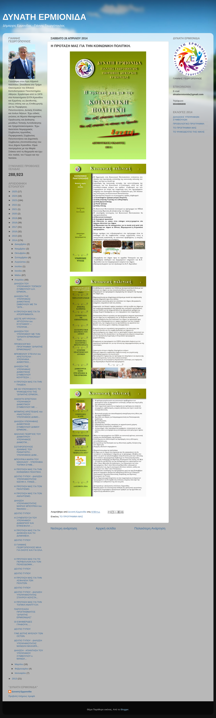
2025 (15, 191)
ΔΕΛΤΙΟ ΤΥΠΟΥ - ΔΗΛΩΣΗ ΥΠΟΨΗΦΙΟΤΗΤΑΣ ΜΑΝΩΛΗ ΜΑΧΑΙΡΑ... (28, 643)
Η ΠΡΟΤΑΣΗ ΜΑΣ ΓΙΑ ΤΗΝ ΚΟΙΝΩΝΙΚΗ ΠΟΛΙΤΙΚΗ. (28, 470)
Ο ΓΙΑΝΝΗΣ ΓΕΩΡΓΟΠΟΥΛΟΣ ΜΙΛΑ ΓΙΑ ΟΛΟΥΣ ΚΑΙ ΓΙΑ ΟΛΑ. (28, 547)
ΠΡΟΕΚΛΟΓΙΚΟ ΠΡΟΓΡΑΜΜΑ (188, 123)
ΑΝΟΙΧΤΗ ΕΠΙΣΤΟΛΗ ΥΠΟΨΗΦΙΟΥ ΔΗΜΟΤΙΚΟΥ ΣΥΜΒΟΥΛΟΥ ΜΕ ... (25, 403)
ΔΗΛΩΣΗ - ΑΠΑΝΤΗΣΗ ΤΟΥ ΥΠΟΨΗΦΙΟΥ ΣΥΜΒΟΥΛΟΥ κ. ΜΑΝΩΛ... (28, 654)
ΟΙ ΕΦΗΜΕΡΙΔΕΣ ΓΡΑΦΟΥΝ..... (23, 623)
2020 (15, 213)
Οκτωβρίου (20, 253)
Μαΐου (18, 275)
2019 (15, 218)
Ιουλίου (19, 266)
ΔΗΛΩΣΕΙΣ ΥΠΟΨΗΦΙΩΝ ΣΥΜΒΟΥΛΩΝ (186, 118)
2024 (15, 196)
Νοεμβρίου (20, 248)
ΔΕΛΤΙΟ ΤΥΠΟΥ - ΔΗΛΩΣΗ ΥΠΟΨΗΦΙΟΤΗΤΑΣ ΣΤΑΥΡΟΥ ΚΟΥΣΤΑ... (28, 595)
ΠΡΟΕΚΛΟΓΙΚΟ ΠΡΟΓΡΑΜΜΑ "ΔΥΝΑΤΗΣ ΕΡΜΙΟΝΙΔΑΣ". (28, 347)
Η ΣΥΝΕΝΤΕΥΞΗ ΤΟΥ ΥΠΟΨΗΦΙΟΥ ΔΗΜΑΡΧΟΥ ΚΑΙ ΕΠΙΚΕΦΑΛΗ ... (25, 521)
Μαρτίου (19, 664)
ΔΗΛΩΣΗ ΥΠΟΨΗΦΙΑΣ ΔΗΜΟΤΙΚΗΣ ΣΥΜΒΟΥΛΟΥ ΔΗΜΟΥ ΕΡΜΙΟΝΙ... (26, 425)
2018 (15, 222)
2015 (15, 236)
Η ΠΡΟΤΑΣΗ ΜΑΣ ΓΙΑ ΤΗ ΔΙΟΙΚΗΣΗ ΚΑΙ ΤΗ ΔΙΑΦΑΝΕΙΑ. (27, 533)
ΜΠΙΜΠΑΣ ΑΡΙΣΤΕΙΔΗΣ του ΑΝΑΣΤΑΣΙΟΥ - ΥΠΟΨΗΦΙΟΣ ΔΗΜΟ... (28, 414)
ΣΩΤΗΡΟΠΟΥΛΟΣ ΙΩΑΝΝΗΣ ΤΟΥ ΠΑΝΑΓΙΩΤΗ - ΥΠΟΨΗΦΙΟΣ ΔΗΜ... (26, 450)
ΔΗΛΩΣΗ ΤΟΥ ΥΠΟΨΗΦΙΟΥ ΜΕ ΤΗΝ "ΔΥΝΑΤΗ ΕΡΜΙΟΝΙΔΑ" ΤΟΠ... (27, 335)
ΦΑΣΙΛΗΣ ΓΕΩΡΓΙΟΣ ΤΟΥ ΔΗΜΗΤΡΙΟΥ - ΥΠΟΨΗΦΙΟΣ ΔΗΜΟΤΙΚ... (27, 438)
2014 (15, 240)
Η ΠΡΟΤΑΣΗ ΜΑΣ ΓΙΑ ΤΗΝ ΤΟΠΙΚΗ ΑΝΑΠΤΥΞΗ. (28, 603)
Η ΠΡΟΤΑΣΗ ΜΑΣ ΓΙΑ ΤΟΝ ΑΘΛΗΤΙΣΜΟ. (28, 494)
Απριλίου (19, 279)
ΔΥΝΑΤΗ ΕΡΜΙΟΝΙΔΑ (44, 17)
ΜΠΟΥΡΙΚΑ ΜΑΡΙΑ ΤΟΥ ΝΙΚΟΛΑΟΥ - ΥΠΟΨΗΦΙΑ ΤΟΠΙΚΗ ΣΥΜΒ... (28, 462)
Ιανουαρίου (20, 673)
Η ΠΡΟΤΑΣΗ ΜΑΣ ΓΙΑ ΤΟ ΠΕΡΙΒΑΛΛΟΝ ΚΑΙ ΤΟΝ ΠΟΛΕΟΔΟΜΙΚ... (27, 562)
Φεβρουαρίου (22, 668)
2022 (15, 205)
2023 (15, 200)
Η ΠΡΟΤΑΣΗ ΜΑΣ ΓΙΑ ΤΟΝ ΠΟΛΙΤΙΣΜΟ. (28, 487)
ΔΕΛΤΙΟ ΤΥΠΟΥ (22, 513)
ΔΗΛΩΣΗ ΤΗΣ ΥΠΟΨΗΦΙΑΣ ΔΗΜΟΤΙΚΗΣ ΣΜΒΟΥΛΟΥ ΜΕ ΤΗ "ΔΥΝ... (25, 301)
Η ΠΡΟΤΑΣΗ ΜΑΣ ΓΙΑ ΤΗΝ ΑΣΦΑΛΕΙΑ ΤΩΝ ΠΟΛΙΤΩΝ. (28, 580)
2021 (15, 209)
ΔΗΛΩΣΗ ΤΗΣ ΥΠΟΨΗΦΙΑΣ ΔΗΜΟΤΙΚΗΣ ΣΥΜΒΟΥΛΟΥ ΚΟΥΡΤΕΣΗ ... (22, 372)
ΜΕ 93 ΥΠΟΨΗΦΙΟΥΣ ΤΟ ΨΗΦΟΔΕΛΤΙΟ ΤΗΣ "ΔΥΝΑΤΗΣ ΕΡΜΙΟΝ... (27, 392)
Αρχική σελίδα (106, 528)
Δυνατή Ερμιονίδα (22, 691)
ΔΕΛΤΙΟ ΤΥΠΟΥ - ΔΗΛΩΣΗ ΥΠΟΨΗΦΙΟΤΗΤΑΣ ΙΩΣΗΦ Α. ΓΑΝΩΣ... (28, 479)
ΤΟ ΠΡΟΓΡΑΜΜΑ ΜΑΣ (71, 516)
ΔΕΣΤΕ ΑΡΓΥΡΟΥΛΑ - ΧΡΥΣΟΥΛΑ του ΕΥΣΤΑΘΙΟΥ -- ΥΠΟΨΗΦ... (25, 322)
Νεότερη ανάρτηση (64, 528)
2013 (15, 678)
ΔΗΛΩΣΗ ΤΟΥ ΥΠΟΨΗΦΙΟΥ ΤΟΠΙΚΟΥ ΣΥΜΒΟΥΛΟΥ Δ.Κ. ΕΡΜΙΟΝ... (28, 287)
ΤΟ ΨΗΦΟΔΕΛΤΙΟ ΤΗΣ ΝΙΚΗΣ (189, 132)
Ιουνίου (19, 271)
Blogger (124, 709)
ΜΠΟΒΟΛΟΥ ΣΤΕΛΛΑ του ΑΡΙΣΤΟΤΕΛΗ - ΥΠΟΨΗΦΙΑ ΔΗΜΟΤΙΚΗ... (27, 358)
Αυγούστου (20, 262)
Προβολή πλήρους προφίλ (21, 696)
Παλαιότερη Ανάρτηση (149, 528)
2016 (15, 231)
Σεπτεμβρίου (21, 257)
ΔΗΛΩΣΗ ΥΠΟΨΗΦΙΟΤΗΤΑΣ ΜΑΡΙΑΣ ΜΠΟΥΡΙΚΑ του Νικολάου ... (28, 504)
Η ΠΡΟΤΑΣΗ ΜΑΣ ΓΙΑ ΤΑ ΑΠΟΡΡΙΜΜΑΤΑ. (27, 313)
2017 (15, 227)
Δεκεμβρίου (21, 244)
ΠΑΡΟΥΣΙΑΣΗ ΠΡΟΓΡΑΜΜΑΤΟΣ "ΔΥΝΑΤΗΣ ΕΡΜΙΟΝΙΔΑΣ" (24, 613)
